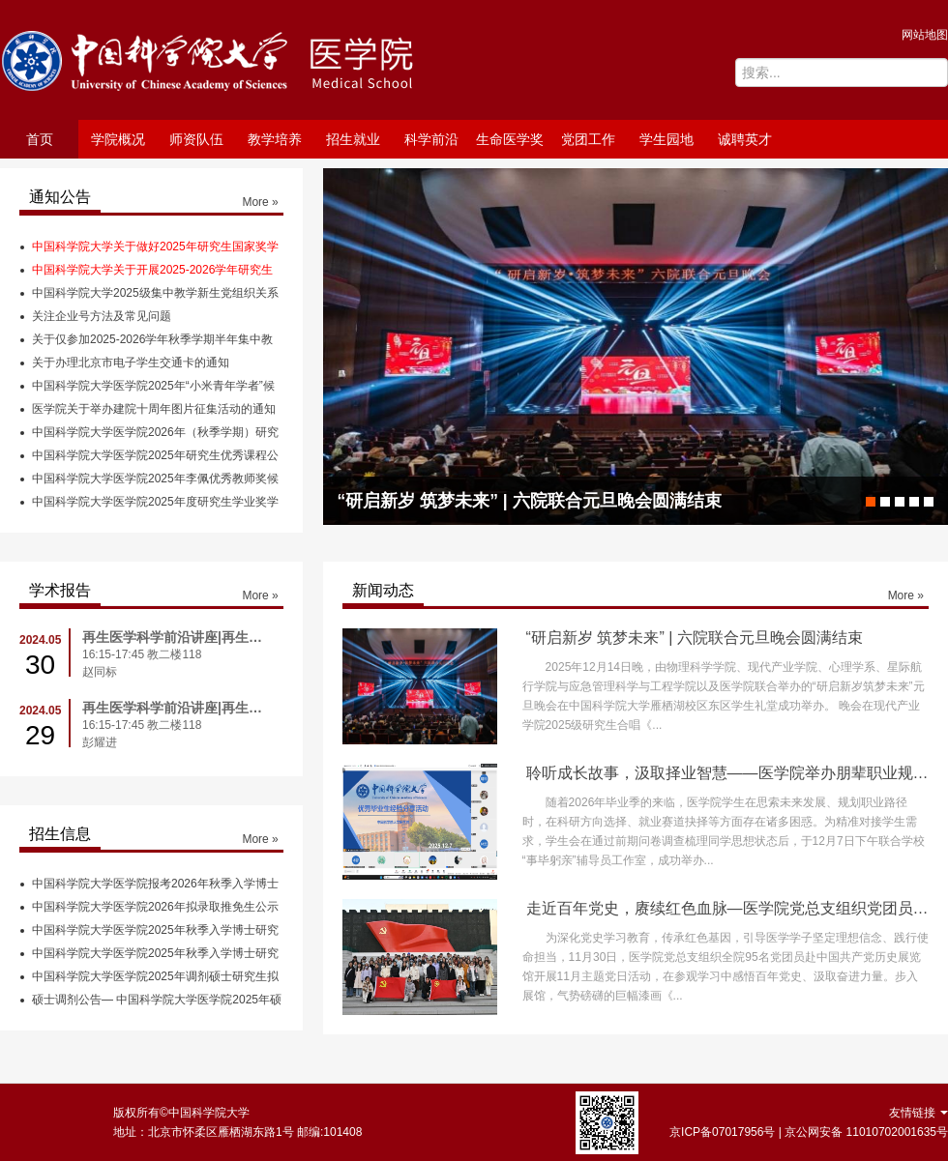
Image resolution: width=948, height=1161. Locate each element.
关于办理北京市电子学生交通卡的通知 (130, 362)
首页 (39, 139)
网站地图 (925, 35)
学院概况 (118, 139)
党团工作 (588, 139)
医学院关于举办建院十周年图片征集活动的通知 (154, 409)
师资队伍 (196, 139)
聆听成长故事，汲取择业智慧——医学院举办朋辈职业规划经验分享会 (727, 773)
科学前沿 (431, 139)
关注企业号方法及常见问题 (101, 316)
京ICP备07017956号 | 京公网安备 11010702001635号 (808, 1132)
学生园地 (666, 139)
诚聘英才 (745, 139)
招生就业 (353, 139)
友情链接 (918, 1112)
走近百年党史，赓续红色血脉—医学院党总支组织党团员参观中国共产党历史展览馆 (727, 908)
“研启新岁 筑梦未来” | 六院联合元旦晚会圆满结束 (694, 637)
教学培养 (275, 139)
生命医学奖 (510, 139)
